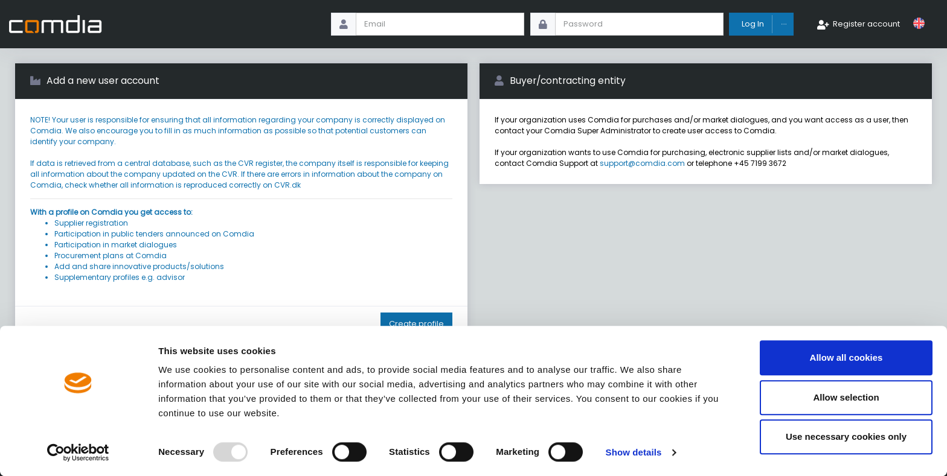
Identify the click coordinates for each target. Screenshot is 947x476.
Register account (866, 24)
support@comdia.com (642, 163)
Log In (753, 24)
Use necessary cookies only (846, 436)
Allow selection (846, 397)
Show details (634, 452)
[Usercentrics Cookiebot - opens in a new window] (78, 452)
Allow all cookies (846, 357)
